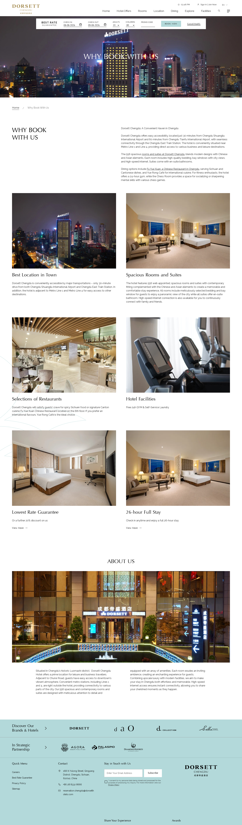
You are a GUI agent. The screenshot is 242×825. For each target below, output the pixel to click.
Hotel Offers (124, 10)
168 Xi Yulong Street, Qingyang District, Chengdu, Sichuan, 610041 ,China (78, 775)
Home (106, 10)
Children (130, 22)
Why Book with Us (38, 107)
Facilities (206, 10)
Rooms (142, 10)
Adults (116, 22)
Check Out (93, 22)
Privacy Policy (19, 783)
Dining (174, 10)
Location (159, 10)
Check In (68, 22)
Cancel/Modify (193, 24)
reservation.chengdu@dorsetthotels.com (78, 792)
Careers (16, 772)
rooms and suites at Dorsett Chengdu (163, 168)
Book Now (171, 24)
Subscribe (153, 772)
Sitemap (16, 789)
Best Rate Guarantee (22, 777)
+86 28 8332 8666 (72, 784)
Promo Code (147, 22)
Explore (189, 10)
